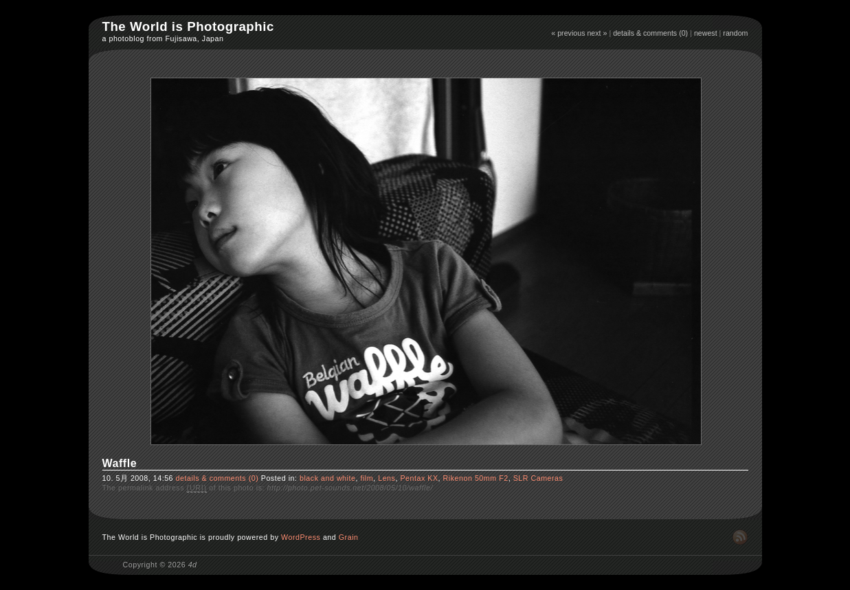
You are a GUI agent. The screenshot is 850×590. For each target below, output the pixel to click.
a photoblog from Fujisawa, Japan (163, 38)
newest (705, 33)
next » (597, 33)
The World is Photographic (188, 26)
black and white (327, 478)
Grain (349, 537)
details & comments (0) (650, 33)
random (735, 33)
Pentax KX (419, 478)
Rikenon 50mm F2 (475, 478)
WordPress (300, 537)
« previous (568, 33)
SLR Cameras (538, 478)
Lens (386, 478)
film (366, 478)
